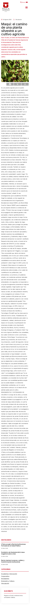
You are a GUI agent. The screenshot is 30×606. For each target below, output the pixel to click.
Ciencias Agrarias (14, 104)
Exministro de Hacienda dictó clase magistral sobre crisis (13, 553)
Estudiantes (5, 579)
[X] (17, 84)
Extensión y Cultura (7, 581)
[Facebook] (10, 84)
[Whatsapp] (25, 84)
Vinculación (18, 19)
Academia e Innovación (9, 574)
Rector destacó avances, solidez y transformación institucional (12, 561)
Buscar (24, 2)
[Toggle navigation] (26, 7)
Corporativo (5, 576)
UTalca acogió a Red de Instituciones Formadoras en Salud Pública (13, 545)
